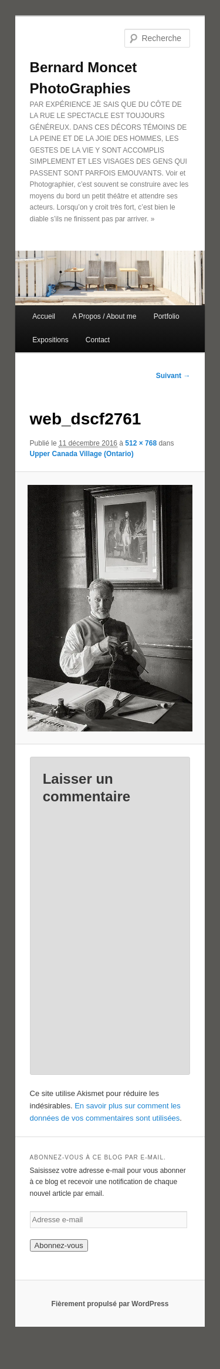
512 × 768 (141, 443)
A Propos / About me (104, 316)
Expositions (50, 340)
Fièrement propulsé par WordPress (110, 1304)
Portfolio (167, 316)
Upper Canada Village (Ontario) (82, 454)
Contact (98, 340)
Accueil (43, 316)
